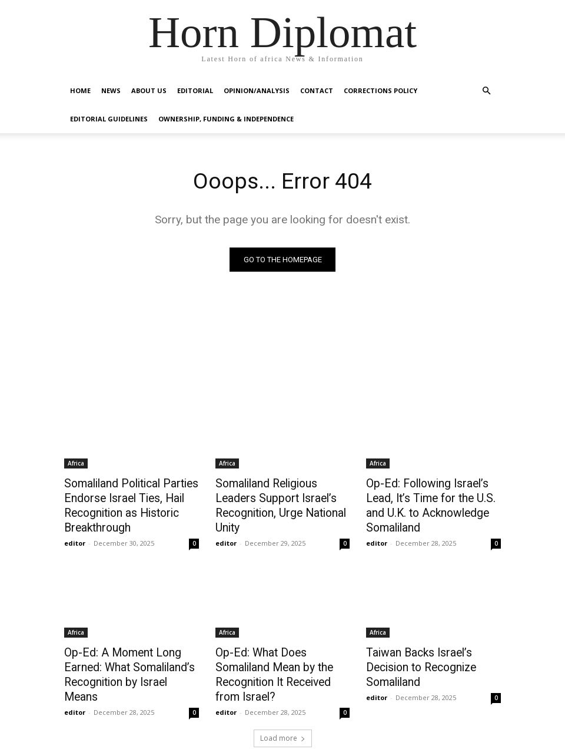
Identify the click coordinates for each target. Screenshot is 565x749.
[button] (486, 91)
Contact (316, 90)
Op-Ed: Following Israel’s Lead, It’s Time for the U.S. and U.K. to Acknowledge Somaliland (433, 496)
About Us (149, 90)
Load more (282, 712)
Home (80, 90)
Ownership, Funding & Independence (226, 118)
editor (74, 536)
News (111, 90)
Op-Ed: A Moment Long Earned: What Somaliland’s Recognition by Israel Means (126, 658)
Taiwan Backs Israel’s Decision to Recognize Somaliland (433, 651)
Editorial (195, 90)
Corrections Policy (380, 90)
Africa (76, 464)
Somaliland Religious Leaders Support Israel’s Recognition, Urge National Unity (280, 496)
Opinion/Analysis (257, 90)
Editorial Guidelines (109, 118)
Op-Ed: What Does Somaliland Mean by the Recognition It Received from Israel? (281, 658)
